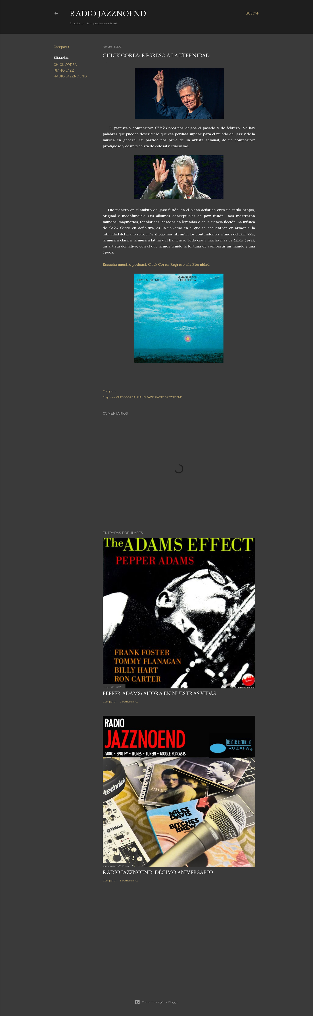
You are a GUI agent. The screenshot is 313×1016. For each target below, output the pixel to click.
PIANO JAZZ (64, 71)
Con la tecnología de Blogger (157, 1002)
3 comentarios (129, 880)
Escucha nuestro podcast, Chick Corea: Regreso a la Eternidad (156, 264)
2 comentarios (129, 701)
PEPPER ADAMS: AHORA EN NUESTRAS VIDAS (159, 693)
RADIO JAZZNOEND (108, 13)
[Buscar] (252, 13)
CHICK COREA (65, 65)
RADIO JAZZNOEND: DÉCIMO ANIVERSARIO (158, 872)
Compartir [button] (61, 47)
